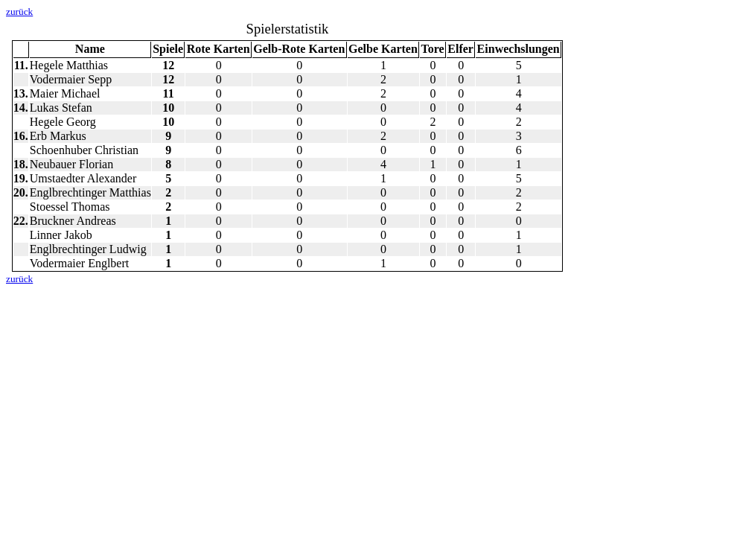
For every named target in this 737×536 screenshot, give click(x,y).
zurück (19, 11)
